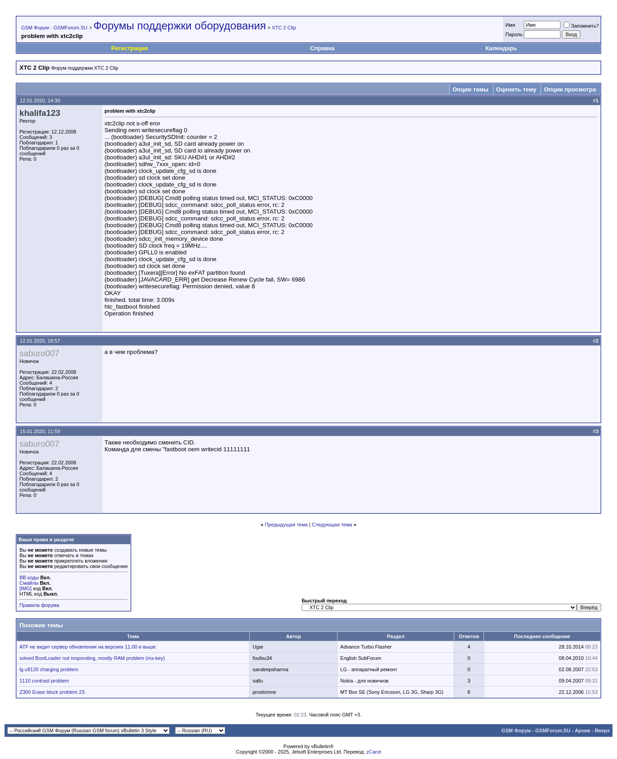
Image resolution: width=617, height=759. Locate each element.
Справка (322, 48)
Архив (582, 730)
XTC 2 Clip (284, 27)
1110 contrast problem (44, 680)
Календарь (501, 48)
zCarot (373, 751)
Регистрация (129, 48)
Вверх (602, 730)
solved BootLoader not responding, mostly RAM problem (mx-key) (92, 658)
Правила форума (39, 605)
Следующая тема (332, 524)
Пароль (513, 34)
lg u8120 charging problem (48, 669)
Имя (510, 25)
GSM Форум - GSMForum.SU (54, 27)
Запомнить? (581, 26)
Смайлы (28, 583)
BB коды (29, 577)
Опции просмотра (570, 89)
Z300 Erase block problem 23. (52, 692)
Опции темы (470, 89)
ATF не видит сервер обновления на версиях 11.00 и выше (87, 646)
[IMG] (25, 588)
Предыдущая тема (286, 524)
